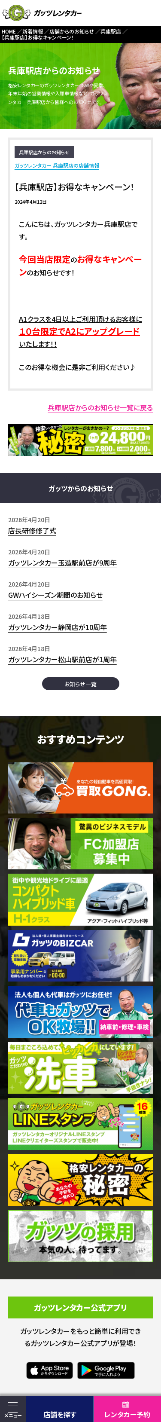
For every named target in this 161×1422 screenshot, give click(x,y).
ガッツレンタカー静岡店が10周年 (57, 627)
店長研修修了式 (32, 530)
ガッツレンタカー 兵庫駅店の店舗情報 (57, 165)
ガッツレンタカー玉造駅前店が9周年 (62, 562)
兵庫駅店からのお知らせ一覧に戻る (100, 407)
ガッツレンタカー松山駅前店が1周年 (62, 659)
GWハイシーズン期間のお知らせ (55, 595)
